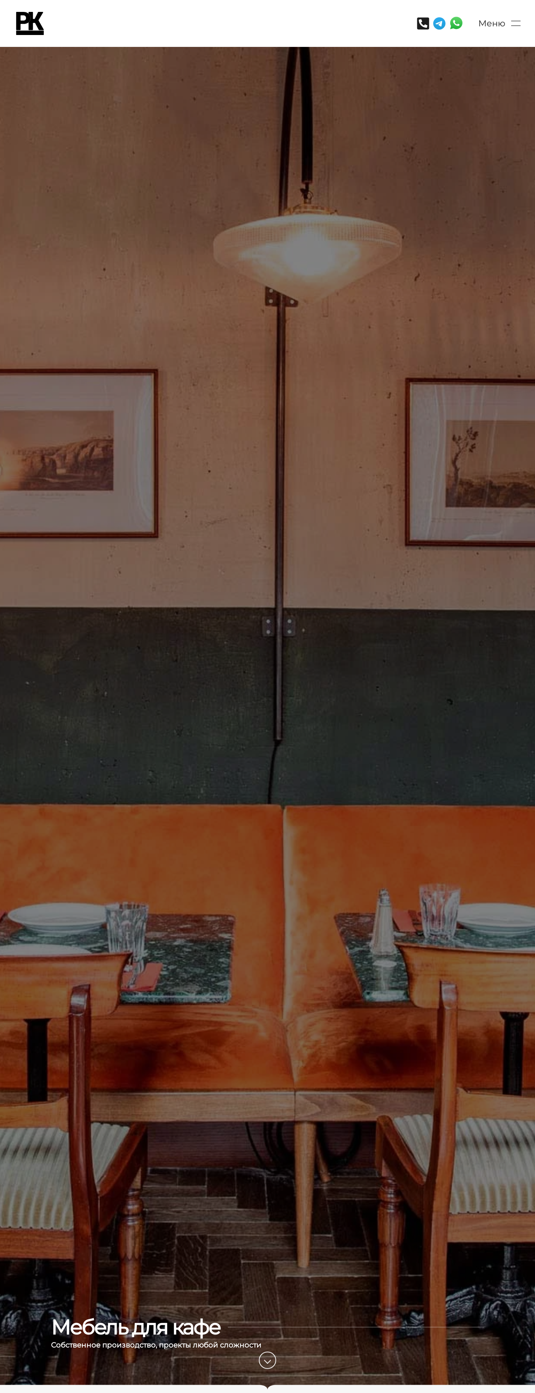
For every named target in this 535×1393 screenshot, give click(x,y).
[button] (499, 23)
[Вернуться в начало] (29, 23)
